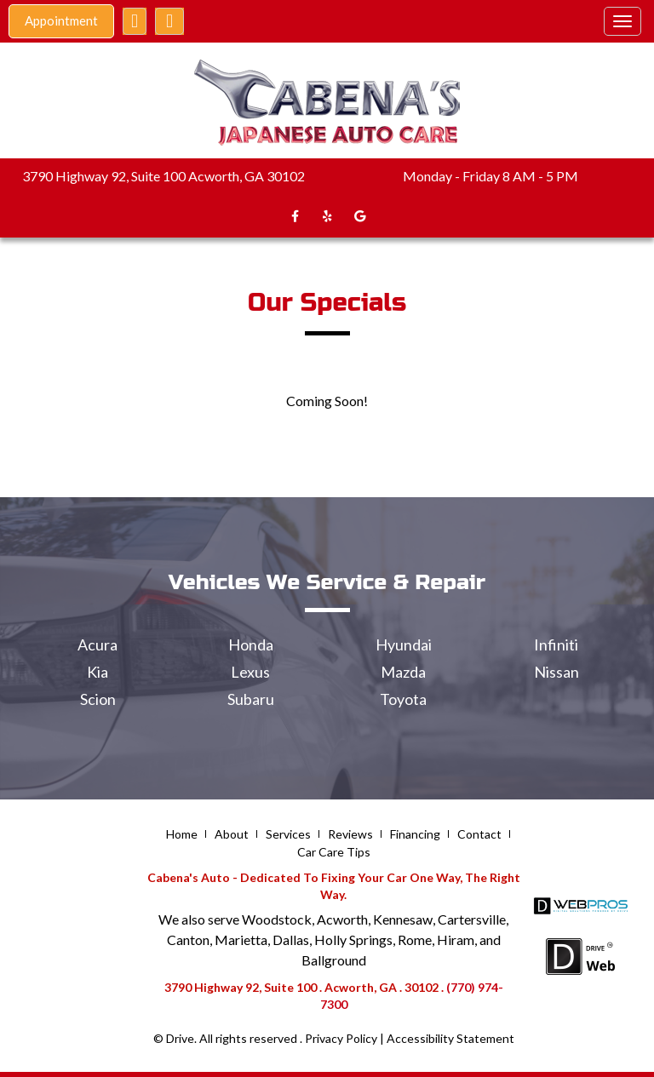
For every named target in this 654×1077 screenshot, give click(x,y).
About (232, 834)
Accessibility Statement (450, 1038)
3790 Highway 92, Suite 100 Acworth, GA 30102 (163, 176)
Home (182, 834)
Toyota (403, 699)
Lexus (250, 671)
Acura (97, 644)
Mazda (403, 671)
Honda (250, 644)
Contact (479, 834)
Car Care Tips (333, 852)
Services (288, 834)
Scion (98, 699)
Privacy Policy (341, 1038)
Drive (180, 1038)
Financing (415, 834)
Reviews (350, 834)
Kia (97, 671)
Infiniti (556, 644)
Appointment (61, 20)
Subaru (250, 699)
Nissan (556, 671)
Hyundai (404, 644)
